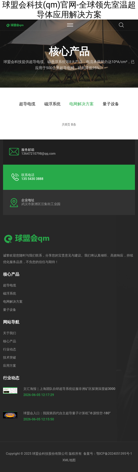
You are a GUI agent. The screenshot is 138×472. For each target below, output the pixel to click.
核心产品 (9, 341)
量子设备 (111, 103)
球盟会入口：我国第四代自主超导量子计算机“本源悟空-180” (67, 413)
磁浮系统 (52, 103)
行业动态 (9, 349)
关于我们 (9, 333)
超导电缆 (27, 103)
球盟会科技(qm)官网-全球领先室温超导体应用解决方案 (69, 9)
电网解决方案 (81, 103)
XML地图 (69, 460)
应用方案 (9, 366)
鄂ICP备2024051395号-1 (114, 454)
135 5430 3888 (32, 179)
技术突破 (9, 357)
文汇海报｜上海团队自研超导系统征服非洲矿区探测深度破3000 (69, 389)
